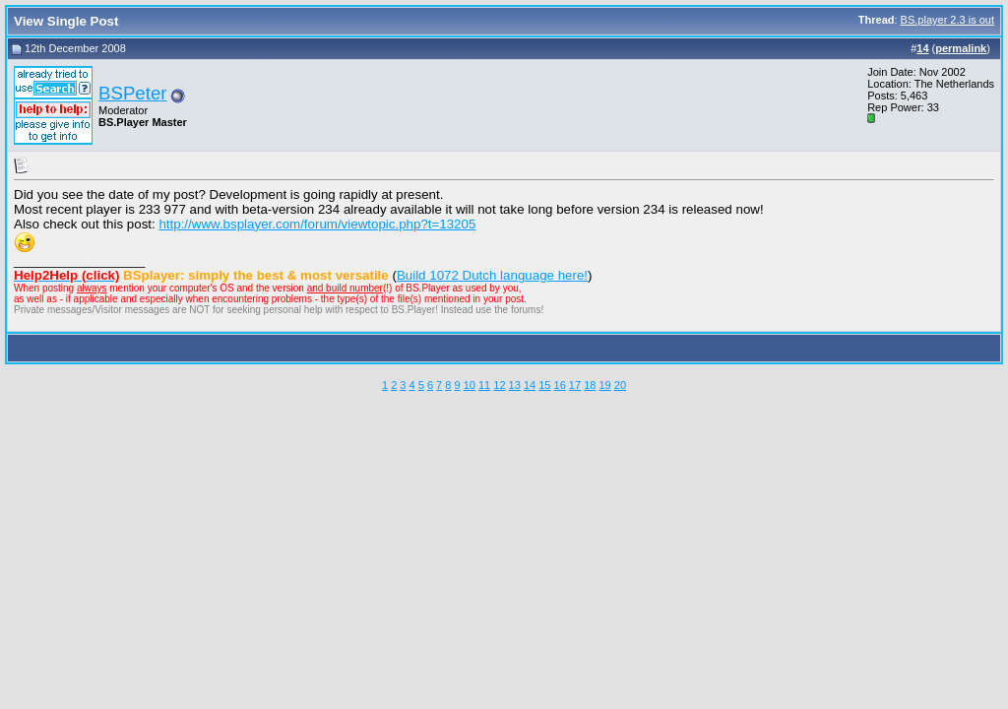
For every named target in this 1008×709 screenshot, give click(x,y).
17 (575, 385)
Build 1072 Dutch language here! (492, 275)
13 (515, 385)
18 (590, 385)
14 (530, 385)
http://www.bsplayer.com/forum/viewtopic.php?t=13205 (316, 224)
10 (469, 385)
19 (604, 385)
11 (484, 385)
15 (544, 385)
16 (560, 385)
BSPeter (132, 93)
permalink (960, 48)
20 (620, 385)
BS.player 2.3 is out (947, 20)
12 (499, 385)
